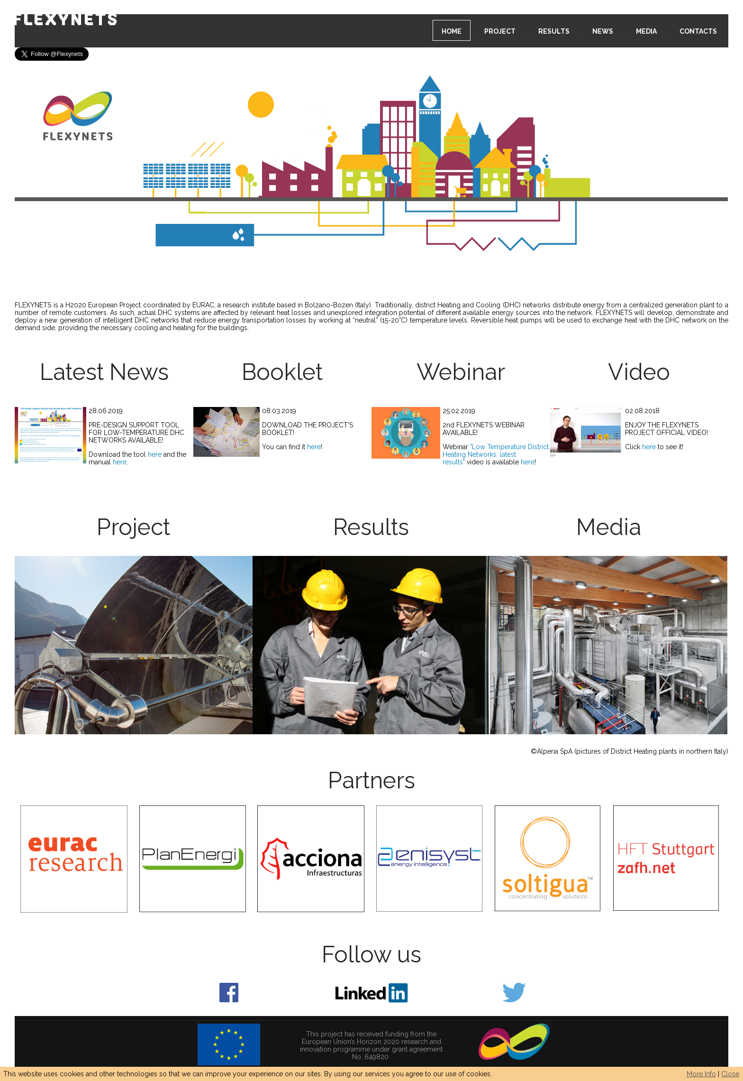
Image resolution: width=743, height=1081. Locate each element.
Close (730, 1074)
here (155, 454)
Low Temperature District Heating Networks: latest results (496, 454)
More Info (701, 1074)
